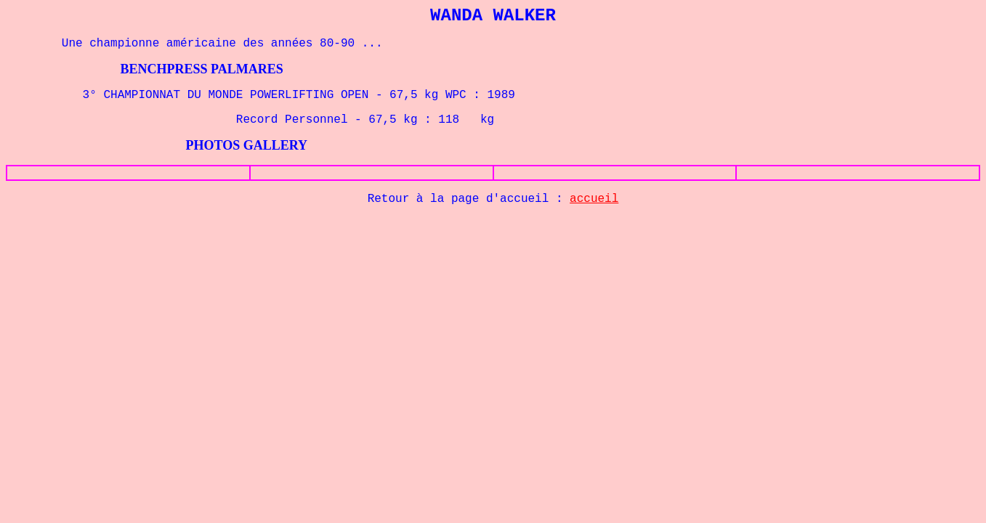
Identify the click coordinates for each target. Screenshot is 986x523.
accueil (594, 199)
